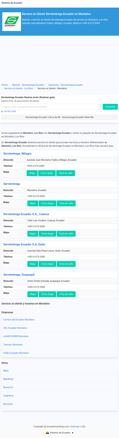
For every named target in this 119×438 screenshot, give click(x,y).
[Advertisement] (59, 57)
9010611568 (10, 111)
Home (4, 85)
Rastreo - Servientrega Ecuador (28, 85)
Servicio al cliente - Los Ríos (18, 88)
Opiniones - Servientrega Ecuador (66, 85)
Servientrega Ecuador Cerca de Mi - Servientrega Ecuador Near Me (59, 117)
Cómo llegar (47, 173)
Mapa (32, 173)
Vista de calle (66, 173)
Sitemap (75, 426)
